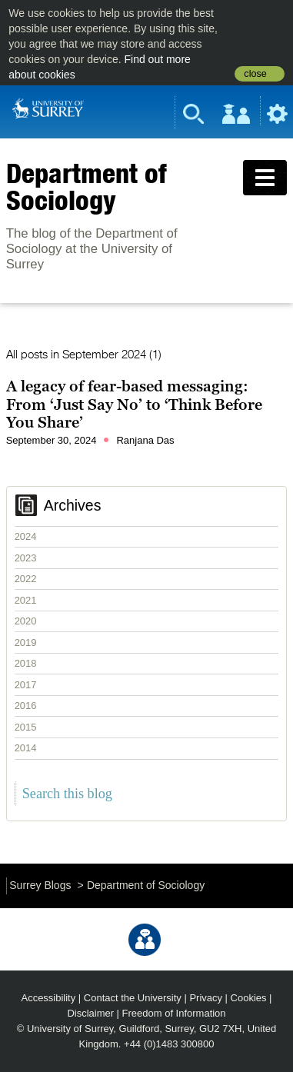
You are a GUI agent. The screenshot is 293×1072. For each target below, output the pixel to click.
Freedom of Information (174, 1013)
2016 (26, 705)
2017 (26, 685)
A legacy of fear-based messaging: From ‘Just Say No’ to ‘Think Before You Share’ (134, 404)
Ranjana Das (145, 440)
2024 (26, 536)
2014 (26, 748)
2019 (26, 642)
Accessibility (49, 998)
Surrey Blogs (40, 885)
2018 (26, 663)
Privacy (205, 998)
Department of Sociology (86, 186)
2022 (26, 578)
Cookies (249, 998)
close (255, 73)
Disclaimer (90, 1013)
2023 (26, 558)
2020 (26, 621)
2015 (26, 727)
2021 (26, 600)
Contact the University (132, 998)
